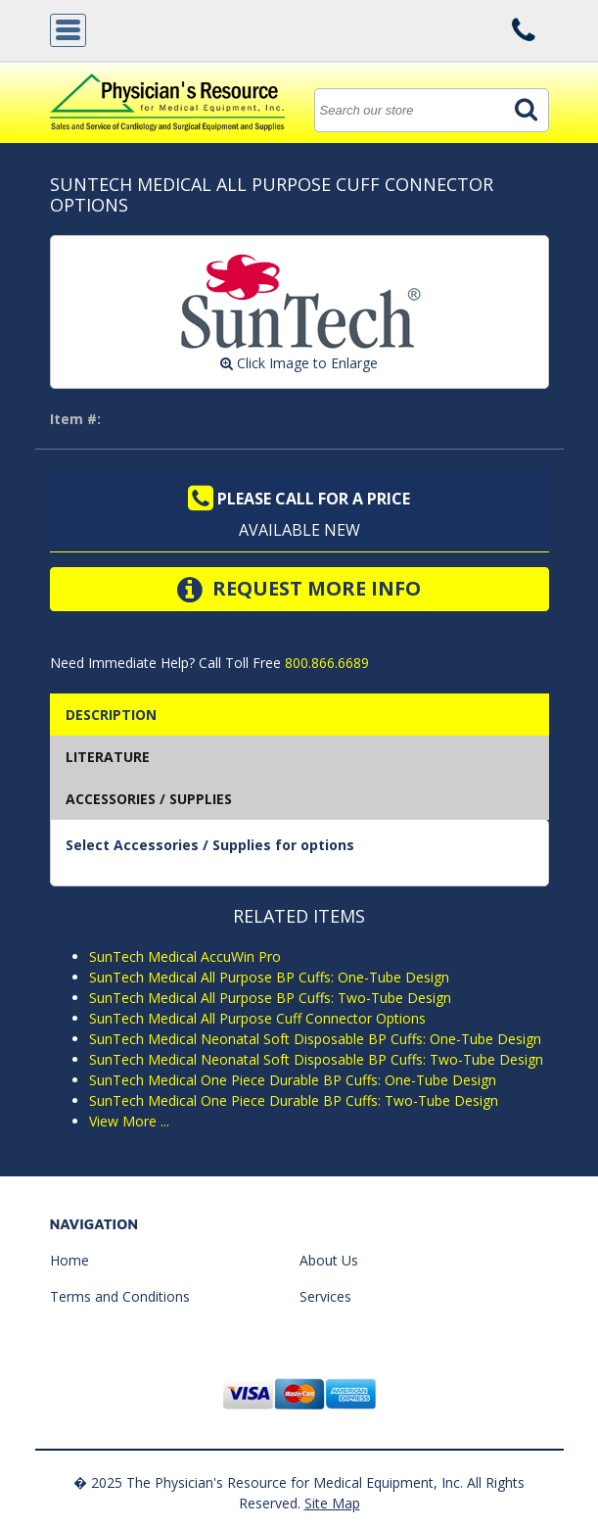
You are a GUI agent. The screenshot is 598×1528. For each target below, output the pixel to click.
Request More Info (299, 589)
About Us (328, 1260)
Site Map (332, 1503)
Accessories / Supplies (149, 798)
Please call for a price (299, 498)
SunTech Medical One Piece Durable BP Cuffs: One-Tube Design (292, 1080)
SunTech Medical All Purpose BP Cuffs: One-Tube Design (269, 977)
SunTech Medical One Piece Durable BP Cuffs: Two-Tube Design (293, 1100)
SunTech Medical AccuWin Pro (185, 956)
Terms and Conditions (120, 1296)
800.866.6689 (325, 662)
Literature (108, 756)
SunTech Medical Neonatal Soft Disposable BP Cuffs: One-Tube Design (315, 1038)
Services (325, 1296)
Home (69, 1260)
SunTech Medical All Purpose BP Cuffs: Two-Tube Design (270, 997)
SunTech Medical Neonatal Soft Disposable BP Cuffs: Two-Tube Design (316, 1059)
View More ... (129, 1121)
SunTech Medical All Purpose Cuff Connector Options (257, 1018)
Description (111, 714)
